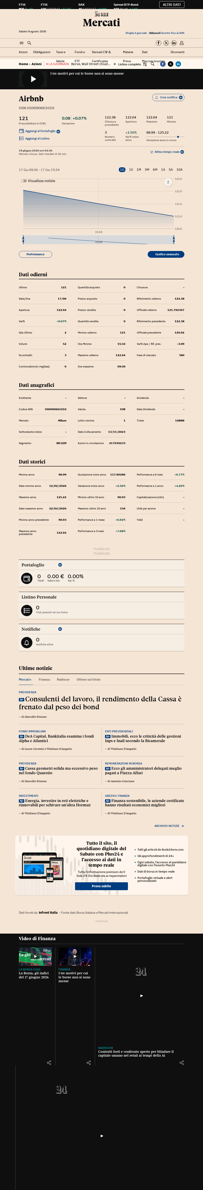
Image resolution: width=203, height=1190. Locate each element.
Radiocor (105, 1047)
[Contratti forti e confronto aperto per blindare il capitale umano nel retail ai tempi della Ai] (141, 995)
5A (171, 170)
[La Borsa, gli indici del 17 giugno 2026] (35, 956)
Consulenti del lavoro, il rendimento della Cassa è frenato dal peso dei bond (100, 703)
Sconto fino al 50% (166, 33)
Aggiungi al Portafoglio (37, 132)
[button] (21, 43)
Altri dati (172, 4)
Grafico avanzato (167, 254)
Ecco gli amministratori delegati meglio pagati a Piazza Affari (143, 770)
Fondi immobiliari (32, 731)
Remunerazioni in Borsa (123, 763)
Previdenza (27, 692)
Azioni (23, 52)
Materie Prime (128, 56)
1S (131, 170)
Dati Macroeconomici (153, 56)
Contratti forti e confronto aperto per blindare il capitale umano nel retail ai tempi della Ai (136, 1053)
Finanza (64, 969)
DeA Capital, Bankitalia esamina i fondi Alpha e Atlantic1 (56, 738)
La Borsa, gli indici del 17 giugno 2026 (34, 975)
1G (122, 170)
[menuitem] (98, 239)
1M (139, 170)
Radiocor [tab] (63, 679)
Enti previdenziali (119, 731)
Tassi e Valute (60, 56)
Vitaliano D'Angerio (59, 749)
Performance (35, 254)
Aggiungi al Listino (34, 139)
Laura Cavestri (34, 749)
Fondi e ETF (80, 56)
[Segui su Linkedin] (174, 43)
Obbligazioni (41, 52)
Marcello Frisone (35, 717)
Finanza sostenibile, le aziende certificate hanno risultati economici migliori (144, 803)
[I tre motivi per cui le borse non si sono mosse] (75, 956)
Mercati (101, 22)
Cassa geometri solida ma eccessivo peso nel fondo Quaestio (58, 770)
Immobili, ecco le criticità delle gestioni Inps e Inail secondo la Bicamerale (143, 738)
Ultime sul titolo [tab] (88, 679)
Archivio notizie (169, 826)
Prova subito (101, 886)
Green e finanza (117, 795)
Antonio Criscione (122, 781)
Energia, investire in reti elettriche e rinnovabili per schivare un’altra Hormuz (55, 803)
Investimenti (28, 795)
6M (155, 170)
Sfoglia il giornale (136, 33)
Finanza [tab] (44, 679)
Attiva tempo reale (165, 152)
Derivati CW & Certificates (101, 56)
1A (163, 170)
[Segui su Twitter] (166, 43)
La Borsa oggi (29, 969)
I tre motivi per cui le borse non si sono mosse (87, 73)
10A (179, 170)
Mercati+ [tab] (25, 679)
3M (147, 170)
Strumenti (177, 52)
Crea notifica (168, 97)
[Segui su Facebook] (158, 43)
